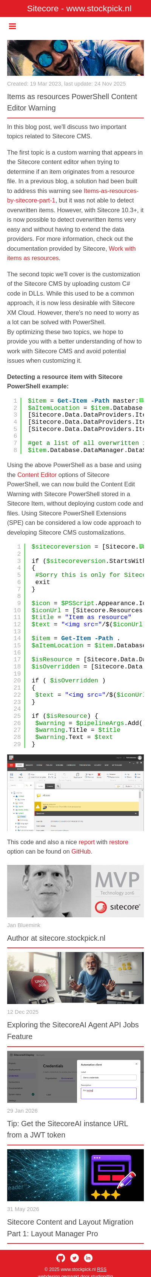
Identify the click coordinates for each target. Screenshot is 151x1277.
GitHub (81, 851)
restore (118, 842)
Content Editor (37, 474)
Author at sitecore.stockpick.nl (56, 938)
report (87, 842)
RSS (101, 1269)
